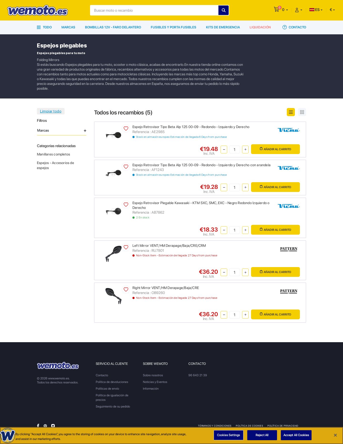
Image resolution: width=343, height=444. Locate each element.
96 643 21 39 (197, 375)
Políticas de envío (107, 388)
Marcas (68, 27)
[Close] (335, 435)
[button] (285, 9)
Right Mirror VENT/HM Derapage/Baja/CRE (165, 288)
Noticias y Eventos (155, 382)
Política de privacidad (282, 425)
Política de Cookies (249, 425)
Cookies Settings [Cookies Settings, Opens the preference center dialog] (228, 435)
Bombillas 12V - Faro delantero (113, 27)
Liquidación (260, 27)
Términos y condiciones (215, 425)
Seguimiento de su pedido (113, 406)
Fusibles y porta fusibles (173, 27)
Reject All (262, 435)
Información (151, 388)
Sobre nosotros (153, 375)
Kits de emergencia (223, 27)
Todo (44, 27)
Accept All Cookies (296, 435)
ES (314, 9)
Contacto (294, 27)
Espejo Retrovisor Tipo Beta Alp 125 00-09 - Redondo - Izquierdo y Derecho (190, 127)
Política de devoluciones (112, 382)
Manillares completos (53, 154)
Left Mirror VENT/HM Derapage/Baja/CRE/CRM (169, 245)
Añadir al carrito (275, 149)
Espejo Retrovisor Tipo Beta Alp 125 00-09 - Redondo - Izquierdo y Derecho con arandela (201, 165)
